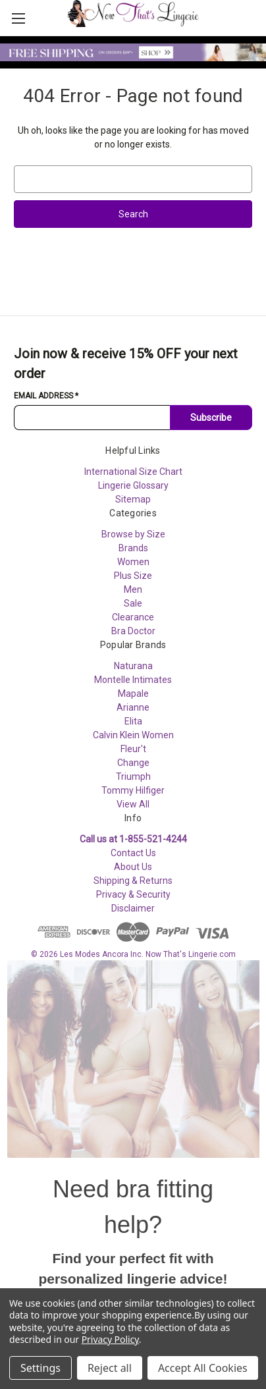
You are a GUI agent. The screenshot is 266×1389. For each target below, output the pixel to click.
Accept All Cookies (203, 1368)
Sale (133, 603)
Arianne (133, 707)
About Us (133, 866)
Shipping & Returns (133, 880)
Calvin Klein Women (133, 735)
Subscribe (211, 417)
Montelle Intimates (133, 679)
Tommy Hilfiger (133, 790)
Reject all (110, 1368)
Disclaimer (133, 908)
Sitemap (133, 499)
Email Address (46, 395)
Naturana (133, 666)
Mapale (133, 693)
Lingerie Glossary (133, 485)
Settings (40, 1368)
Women (133, 562)
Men (133, 589)
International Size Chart (133, 471)
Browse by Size (133, 534)
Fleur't (133, 749)
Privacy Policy (110, 1339)
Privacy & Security (133, 894)
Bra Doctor (133, 631)
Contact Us (133, 853)
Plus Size (133, 575)
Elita (133, 721)
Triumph (133, 776)
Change (133, 762)
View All (133, 804)
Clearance (133, 617)
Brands (133, 548)
